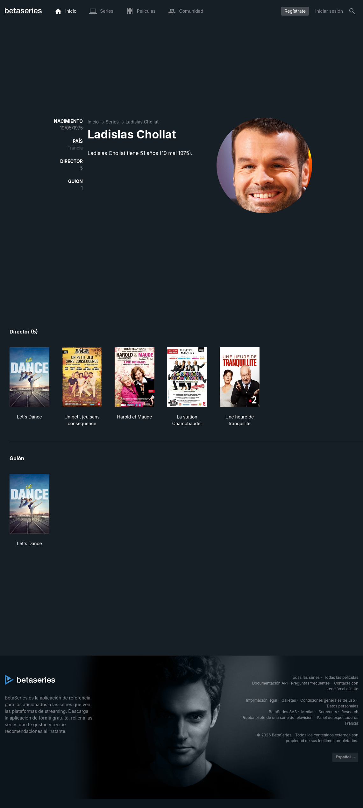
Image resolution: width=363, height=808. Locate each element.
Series (112, 121)
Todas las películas (341, 677)
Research (349, 711)
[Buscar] (352, 11)
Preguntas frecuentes (310, 683)
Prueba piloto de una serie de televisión (276, 717)
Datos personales (342, 706)
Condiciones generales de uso (327, 700)
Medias (307, 711)
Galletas (288, 700)
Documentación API (270, 683)
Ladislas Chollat (142, 121)
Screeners (328, 711)
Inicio (93, 121)
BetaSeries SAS (283, 711)
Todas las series (305, 677)
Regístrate (295, 11)
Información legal (261, 700)
